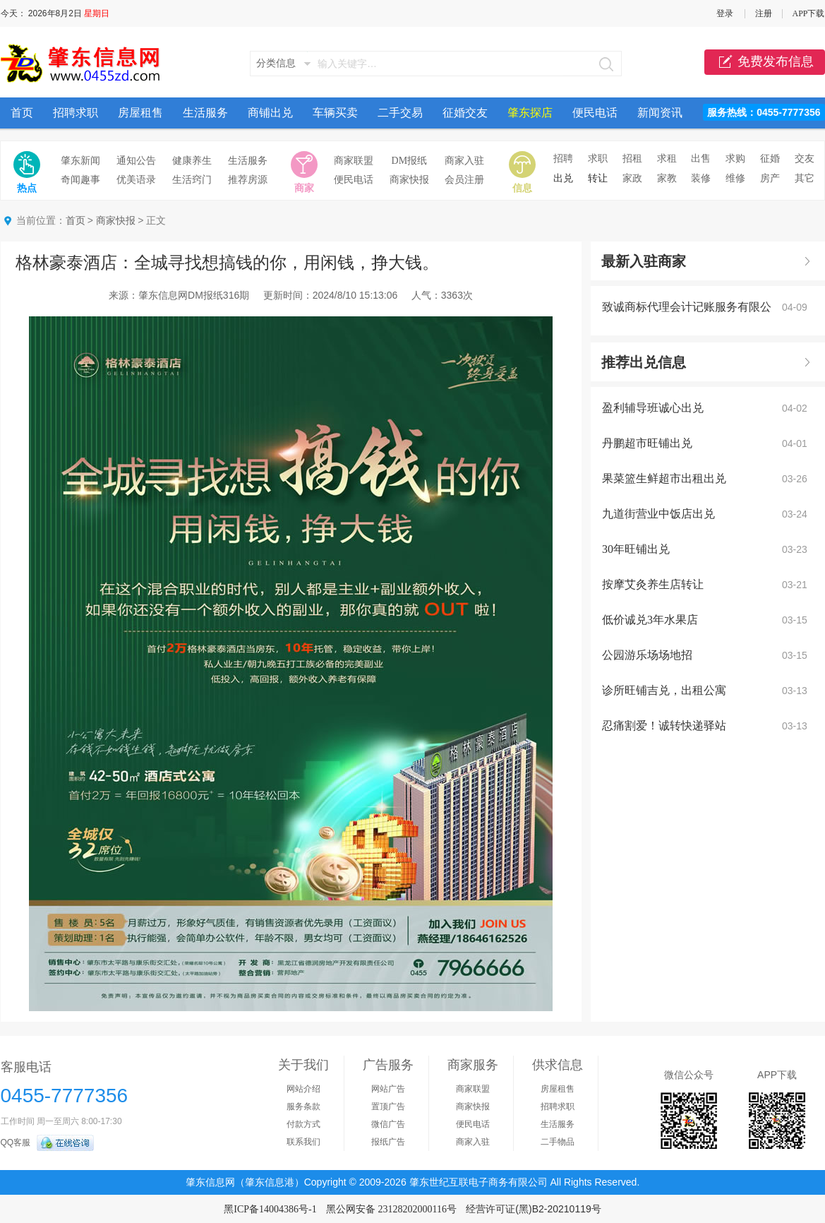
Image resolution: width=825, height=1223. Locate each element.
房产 (770, 178)
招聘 (563, 158)
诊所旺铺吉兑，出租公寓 (664, 690)
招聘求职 (75, 113)
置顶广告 (388, 1106)
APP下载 (808, 13)
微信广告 (388, 1124)
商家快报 (409, 179)
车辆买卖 (335, 113)
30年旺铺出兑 (636, 549)
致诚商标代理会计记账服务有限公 (686, 307)
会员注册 (464, 179)
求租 (667, 158)
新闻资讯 (659, 113)
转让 (598, 178)
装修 (701, 178)
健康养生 (192, 160)
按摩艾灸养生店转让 (653, 584)
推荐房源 (247, 179)
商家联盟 (353, 160)
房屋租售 (140, 113)
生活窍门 (192, 179)
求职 (598, 158)
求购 (735, 158)
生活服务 (205, 113)
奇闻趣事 (80, 179)
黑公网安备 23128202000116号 (391, 1209)
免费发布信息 (765, 62)
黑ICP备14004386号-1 (270, 1209)
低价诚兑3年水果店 (650, 620)
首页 (22, 113)
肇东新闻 (80, 160)
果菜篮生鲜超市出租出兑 (664, 478)
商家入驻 (464, 160)
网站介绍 (303, 1089)
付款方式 (303, 1124)
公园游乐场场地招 (647, 655)
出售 (701, 158)
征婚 (770, 158)
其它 (804, 178)
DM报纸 (410, 160)
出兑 (563, 178)
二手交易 (400, 113)
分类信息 (276, 63)
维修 (735, 178)
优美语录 (136, 179)
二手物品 (557, 1142)
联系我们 (303, 1142)
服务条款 (303, 1106)
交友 (804, 158)
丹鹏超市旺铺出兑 (647, 443)
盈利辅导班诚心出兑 (653, 408)
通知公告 (136, 160)
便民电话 (595, 113)
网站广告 (388, 1089)
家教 (667, 178)
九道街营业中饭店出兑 (658, 514)
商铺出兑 (270, 113)
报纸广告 (388, 1142)
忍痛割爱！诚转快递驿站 (664, 726)
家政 (632, 178)
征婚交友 (465, 113)
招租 (632, 158)
